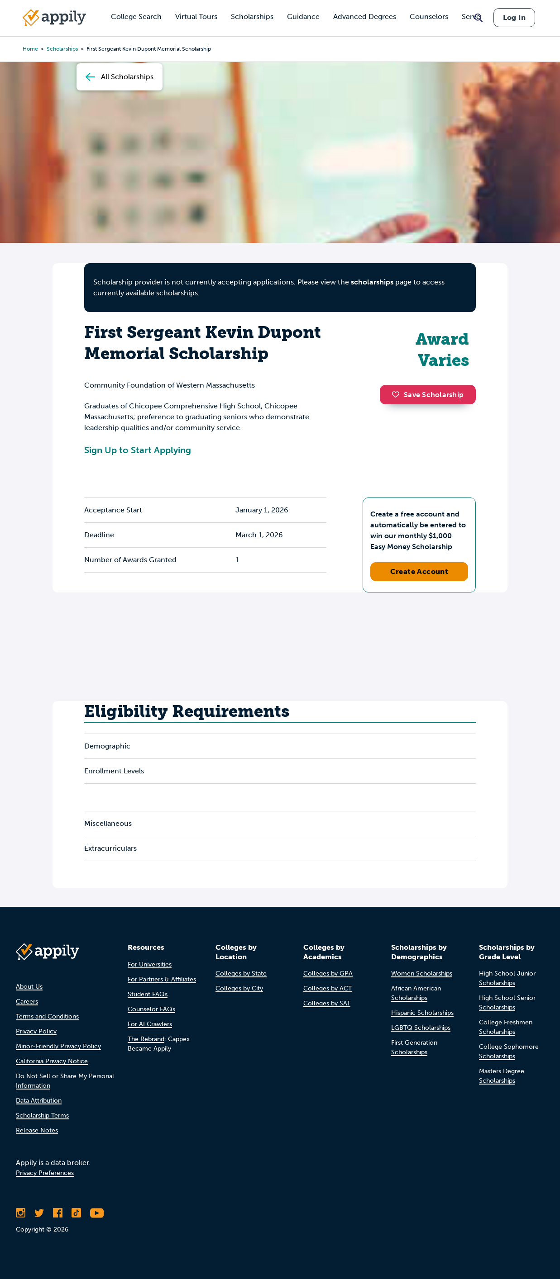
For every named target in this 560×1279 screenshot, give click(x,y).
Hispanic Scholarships (422, 1013)
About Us (29, 986)
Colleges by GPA (328, 973)
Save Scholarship (428, 394)
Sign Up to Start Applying (137, 450)
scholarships (372, 282)
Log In (514, 17)
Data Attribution (39, 1100)
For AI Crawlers (150, 1024)
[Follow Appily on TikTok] (76, 1213)
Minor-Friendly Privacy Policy (58, 1046)
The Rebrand (146, 1039)
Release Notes (37, 1130)
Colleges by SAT (326, 1003)
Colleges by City (239, 988)
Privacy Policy (36, 1031)
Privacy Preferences (45, 1173)
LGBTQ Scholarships (420, 1028)
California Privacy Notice (52, 1061)
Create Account (419, 571)
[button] (398, 394)
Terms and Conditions (47, 1016)
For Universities (150, 964)
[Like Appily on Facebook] (57, 1213)
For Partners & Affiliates (162, 979)
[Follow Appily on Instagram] (20, 1213)
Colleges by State (241, 973)
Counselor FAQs (151, 1009)
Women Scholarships (421, 973)
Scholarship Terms (42, 1115)
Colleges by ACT (327, 988)
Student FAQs (148, 994)
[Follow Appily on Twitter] (39, 1213)
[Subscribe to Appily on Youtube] (97, 1213)
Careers (27, 1001)
